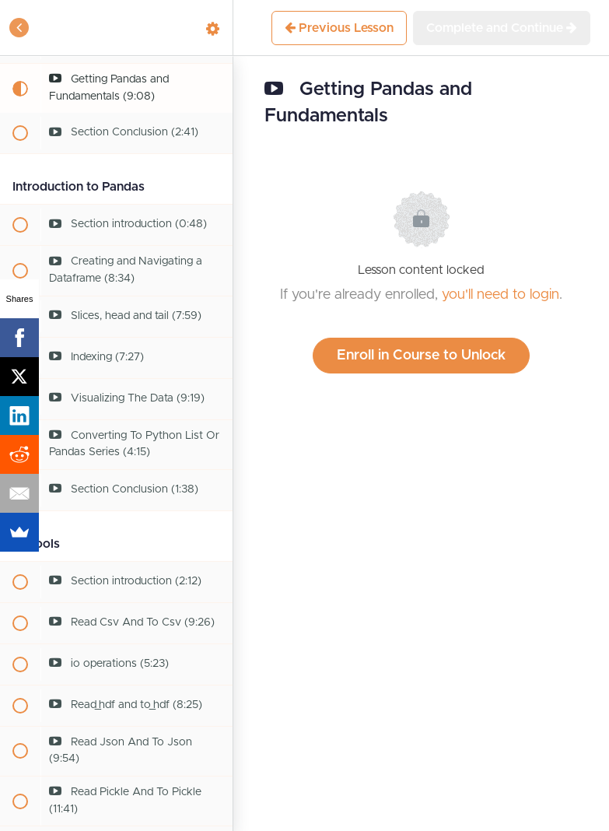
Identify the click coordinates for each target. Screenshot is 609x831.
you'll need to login (500, 295)
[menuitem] (213, 27)
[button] (19, 27)
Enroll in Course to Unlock (421, 356)
